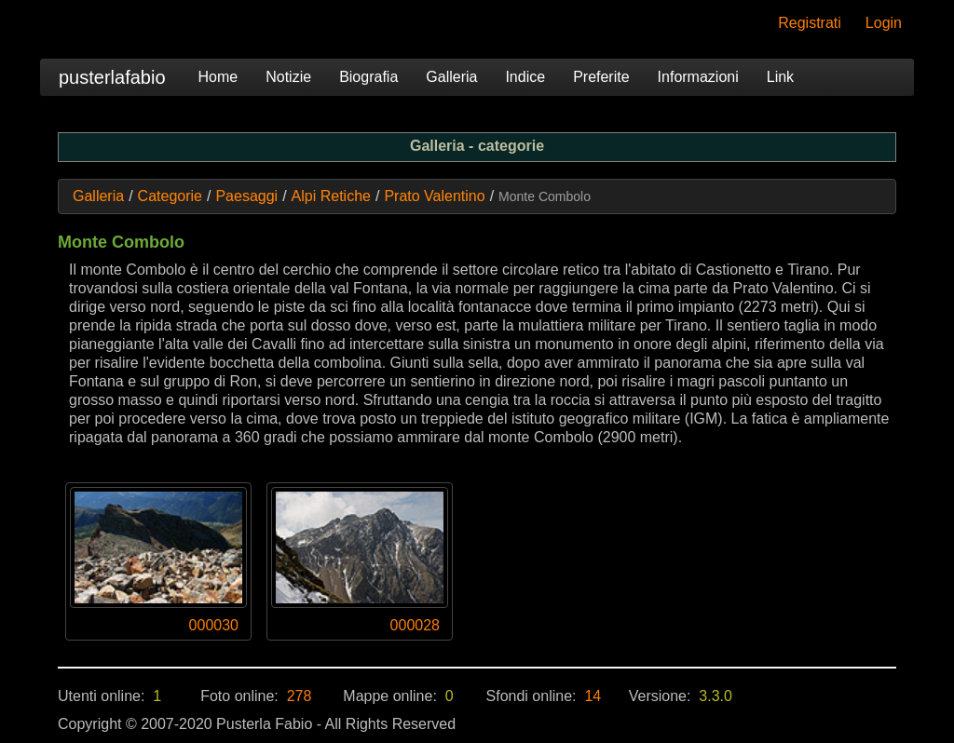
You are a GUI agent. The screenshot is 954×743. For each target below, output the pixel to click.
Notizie (288, 77)
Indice (525, 77)
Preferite (601, 77)
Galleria (451, 77)
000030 (213, 625)
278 (299, 696)
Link (780, 77)
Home (218, 77)
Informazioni (698, 77)
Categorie (170, 196)
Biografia (368, 77)
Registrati (809, 23)
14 (592, 696)
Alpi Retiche (331, 196)
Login (883, 23)
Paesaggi (246, 196)
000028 (415, 625)
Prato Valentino (434, 196)
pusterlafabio (112, 77)
